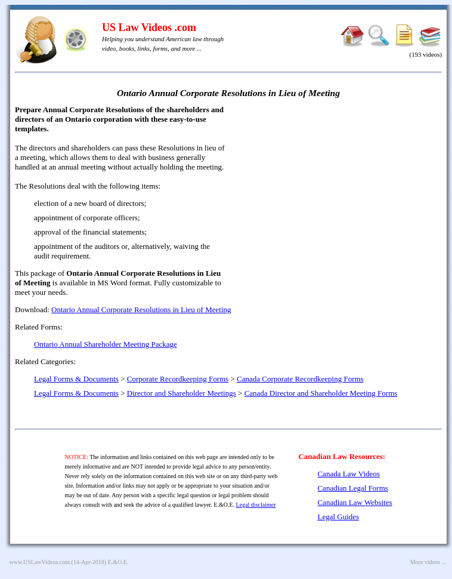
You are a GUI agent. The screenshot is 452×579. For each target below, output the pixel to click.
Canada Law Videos (348, 473)
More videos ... (428, 562)
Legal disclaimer (256, 504)
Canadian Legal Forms (352, 487)
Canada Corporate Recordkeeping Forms (300, 378)
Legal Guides (338, 516)
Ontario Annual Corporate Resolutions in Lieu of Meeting (141, 309)
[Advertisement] (339, 191)
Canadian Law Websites (354, 502)
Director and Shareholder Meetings (181, 393)
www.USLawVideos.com (40, 562)
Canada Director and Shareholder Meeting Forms (321, 393)
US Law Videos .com (149, 27)
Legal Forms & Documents (76, 378)
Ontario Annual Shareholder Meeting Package (105, 344)
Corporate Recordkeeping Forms (177, 378)
